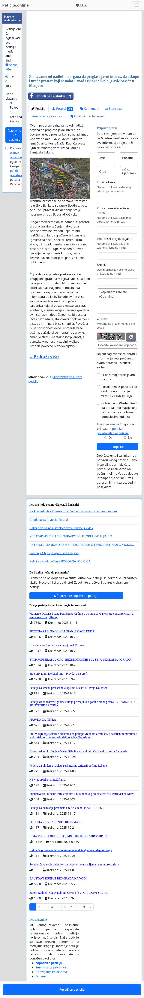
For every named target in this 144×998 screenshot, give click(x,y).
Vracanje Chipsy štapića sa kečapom (54, 553)
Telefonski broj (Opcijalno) (115, 239)
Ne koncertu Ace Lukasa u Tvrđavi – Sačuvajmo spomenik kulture (73, 511)
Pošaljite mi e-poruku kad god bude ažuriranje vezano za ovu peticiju (119, 391)
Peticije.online (15, 5)
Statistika (113, 109)
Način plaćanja (11, 96)
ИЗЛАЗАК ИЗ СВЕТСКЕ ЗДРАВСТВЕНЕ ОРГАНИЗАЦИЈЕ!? (70, 536)
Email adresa (106, 182)
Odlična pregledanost (87, 116)
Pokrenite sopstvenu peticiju (76, 596)
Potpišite (117, 447)
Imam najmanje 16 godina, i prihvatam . (116, 428)
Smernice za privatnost (48, 116)
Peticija (38, 109)
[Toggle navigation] (136, 5)
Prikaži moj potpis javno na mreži (118, 377)
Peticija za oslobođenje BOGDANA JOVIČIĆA (59, 561)
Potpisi (62, 109)
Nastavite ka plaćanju (14, 135)
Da (110, 438)
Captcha (102, 319)
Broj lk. (102, 265)
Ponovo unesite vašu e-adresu (113, 210)
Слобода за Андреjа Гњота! (48, 519)
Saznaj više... (11, 67)
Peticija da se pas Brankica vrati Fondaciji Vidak (61, 528)
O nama (40, 976)
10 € (8, 86)
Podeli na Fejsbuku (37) (49, 96)
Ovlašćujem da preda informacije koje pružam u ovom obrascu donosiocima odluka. (119, 410)
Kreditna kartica (16, 119)
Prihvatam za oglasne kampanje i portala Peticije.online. (20, 166)
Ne (130, 438)
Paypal (14, 107)
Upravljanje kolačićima (51, 972)
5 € (12, 77)
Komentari (89, 109)
